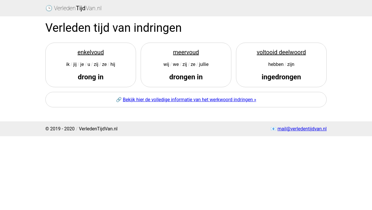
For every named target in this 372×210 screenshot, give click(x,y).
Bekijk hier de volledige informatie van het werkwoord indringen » (189, 99)
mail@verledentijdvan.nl (302, 129)
